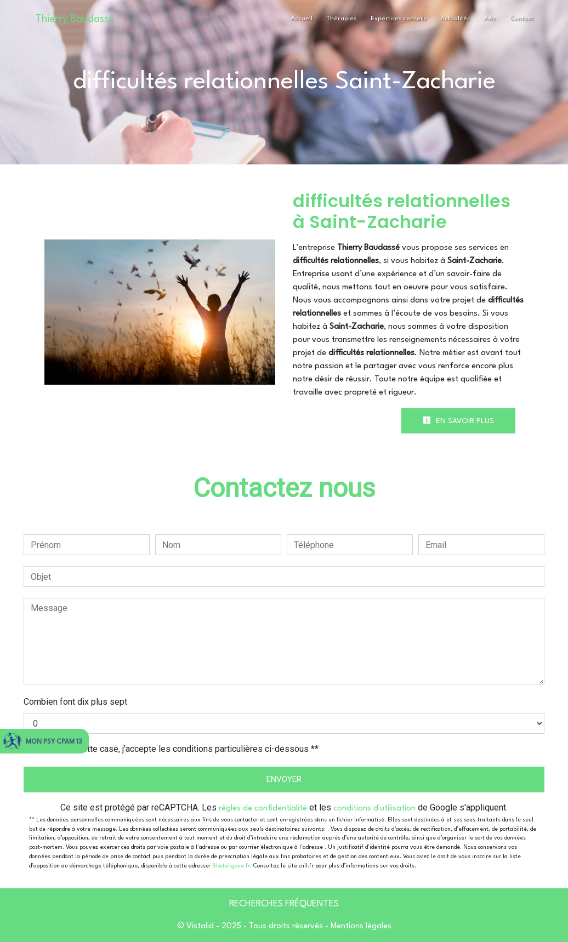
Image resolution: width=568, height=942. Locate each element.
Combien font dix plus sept (75, 701)
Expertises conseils (399, 19)
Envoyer (284, 779)
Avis (490, 19)
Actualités (455, 19)
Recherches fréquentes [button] (284, 904)
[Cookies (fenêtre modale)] (3, 935)
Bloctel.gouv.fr (231, 866)
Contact (521, 19)
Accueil (302, 19)
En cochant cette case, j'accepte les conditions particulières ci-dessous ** (177, 749)
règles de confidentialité (263, 808)
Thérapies (341, 19)
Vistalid (200, 926)
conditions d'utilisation (374, 808)
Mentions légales (359, 926)
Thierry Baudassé (75, 19)
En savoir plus (458, 420)
